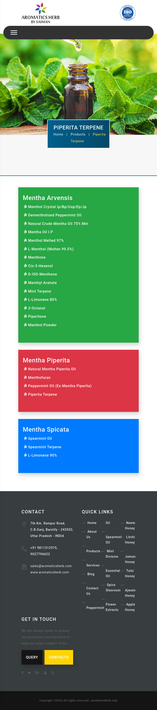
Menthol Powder (42, 325)
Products (78, 134)
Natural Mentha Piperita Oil (52, 369)
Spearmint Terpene (44, 447)
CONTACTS (59, 657)
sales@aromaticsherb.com (51, 566)
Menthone (37, 257)
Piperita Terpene (42, 394)
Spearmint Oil (40, 438)
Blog (91, 574)
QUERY (32, 657)
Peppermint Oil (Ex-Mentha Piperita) (60, 386)
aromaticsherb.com (104, 700)
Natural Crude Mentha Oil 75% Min (58, 224)
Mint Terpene (39, 291)
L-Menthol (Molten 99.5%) (51, 249)
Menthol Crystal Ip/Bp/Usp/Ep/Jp (57, 207)
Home (58, 134)
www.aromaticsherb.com (49, 572)
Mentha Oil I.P (40, 232)
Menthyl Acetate (42, 283)
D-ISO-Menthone (42, 274)
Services (93, 565)
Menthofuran (39, 377)
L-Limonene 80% (42, 299)
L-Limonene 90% (42, 455)
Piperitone (37, 316)
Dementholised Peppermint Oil (55, 215)
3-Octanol (36, 308)
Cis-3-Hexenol (40, 266)
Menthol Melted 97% (46, 240)
